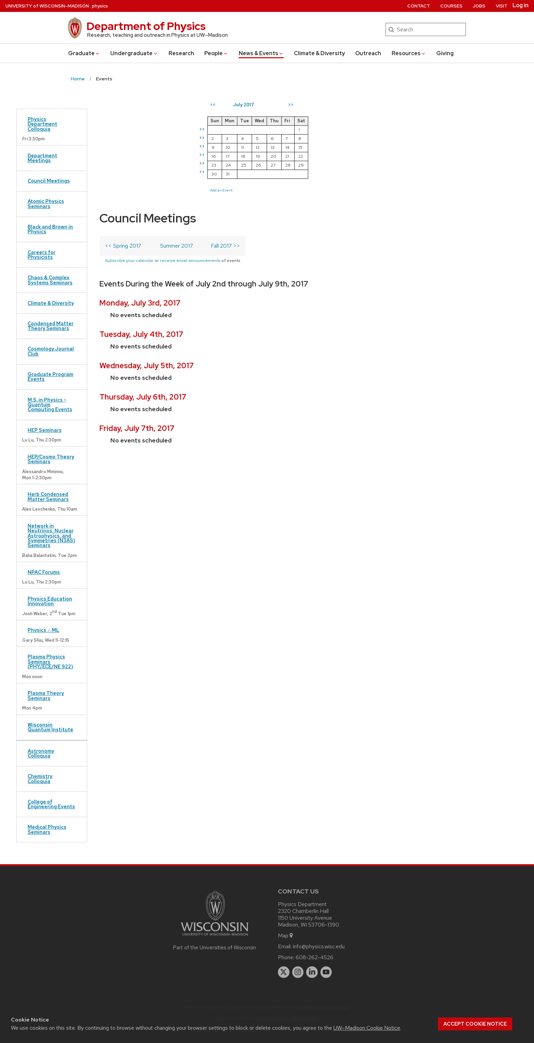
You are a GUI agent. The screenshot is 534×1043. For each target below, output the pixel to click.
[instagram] (298, 972)
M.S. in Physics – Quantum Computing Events (50, 404)
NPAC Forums (44, 572)
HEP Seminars (45, 430)
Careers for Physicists (42, 254)
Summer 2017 (176, 136)
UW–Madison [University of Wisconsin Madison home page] (47, 6)
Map (286, 935)
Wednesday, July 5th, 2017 (146, 265)
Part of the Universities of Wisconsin (214, 947)
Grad (84, 53)
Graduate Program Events (50, 376)
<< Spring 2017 (123, 136)
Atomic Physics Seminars (46, 203)
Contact (418, 6)
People (216, 53)
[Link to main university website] (214, 936)
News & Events (261, 53)
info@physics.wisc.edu (319, 946)
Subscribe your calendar (129, 151)
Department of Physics (146, 26)
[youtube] (326, 972)
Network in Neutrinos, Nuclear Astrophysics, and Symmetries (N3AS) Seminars (51, 536)
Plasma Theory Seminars (46, 695)
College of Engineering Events (51, 804)
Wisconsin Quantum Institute (50, 727)
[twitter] (283, 972)
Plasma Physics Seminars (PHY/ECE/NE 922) (50, 661)
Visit (501, 6)
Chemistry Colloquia (40, 778)
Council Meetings (49, 180)
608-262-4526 (314, 957)
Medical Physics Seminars (47, 829)
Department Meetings (42, 158)
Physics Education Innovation (50, 601)
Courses (451, 6)
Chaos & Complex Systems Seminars (50, 279)
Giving (445, 53)
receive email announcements (190, 151)
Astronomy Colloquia (41, 753)
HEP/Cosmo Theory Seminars (51, 459)
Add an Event (282, 190)
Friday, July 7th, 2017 (136, 327)
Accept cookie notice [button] (475, 1024)
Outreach (368, 53)
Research (181, 53)
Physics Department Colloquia (42, 124)
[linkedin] (312, 972)
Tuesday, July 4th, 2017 (141, 233)
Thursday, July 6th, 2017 (142, 296)
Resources (409, 53)
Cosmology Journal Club (51, 351)
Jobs (479, 6)
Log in (521, 5)
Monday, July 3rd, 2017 (139, 202)
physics (100, 6)
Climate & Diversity (319, 53)
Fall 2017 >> (225, 136)
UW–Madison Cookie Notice (366, 1027)
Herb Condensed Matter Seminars (48, 496)
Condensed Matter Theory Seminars (51, 325)
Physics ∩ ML (43, 630)
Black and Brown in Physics (50, 229)
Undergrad (134, 53)
